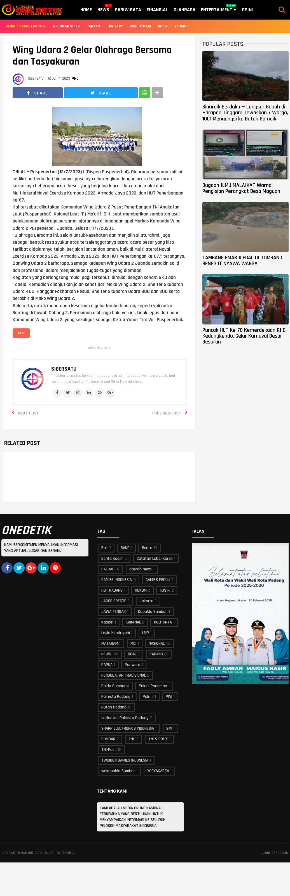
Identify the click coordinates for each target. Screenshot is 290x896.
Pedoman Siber (66, 26)
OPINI (132, 654)
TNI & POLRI (158, 739)
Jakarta (146, 601)
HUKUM (141, 590)
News (103, 8)
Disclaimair (140, 26)
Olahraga (184, 9)
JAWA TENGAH (113, 611)
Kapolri (107, 622)
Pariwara (132, 664)
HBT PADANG (112, 590)
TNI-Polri (108, 749)
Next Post (28, 413)
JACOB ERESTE (113, 601)
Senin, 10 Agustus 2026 (26, 26)
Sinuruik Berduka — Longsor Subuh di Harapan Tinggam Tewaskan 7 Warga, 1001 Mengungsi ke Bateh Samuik (245, 112)
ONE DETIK (35, 853)
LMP (145, 633)
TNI (131, 739)
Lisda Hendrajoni (115, 633)
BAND (125, 548)
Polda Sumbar (113, 686)
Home (86, 9)
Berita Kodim (112, 558)
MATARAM (109, 643)
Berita (147, 548)
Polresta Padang (115, 696)
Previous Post (166, 413)
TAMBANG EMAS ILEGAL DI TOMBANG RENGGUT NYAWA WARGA (242, 260)
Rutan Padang (114, 707)
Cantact (94, 26)
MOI (133, 643)
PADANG (156, 654)
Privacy (116, 26)
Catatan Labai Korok (155, 558)
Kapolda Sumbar (152, 611)
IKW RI (165, 590)
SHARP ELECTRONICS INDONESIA (127, 728)
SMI (169, 728)
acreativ (282, 853)
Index (163, 26)
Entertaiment (218, 8)
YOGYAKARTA (158, 771)
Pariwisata (128, 9)
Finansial (157, 9)
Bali (104, 548)
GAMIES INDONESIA (116, 579)
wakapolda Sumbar (118, 771)
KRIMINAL (133, 622)
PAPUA (107, 664)
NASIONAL (157, 643)
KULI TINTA (163, 622)
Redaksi (181, 26)
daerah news (140, 569)
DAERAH (107, 569)
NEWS (106, 654)
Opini (247, 9)
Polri (146, 696)
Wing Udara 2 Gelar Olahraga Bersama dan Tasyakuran (92, 56)
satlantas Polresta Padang (125, 717)
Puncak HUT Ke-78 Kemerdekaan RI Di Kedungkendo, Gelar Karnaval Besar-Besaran (244, 336)
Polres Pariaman (153, 686)
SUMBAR (108, 739)
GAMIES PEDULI (158, 579)
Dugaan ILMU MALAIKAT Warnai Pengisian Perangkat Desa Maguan (241, 188)
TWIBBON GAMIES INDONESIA (124, 760)
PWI (169, 696)
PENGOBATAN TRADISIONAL (123, 675)
